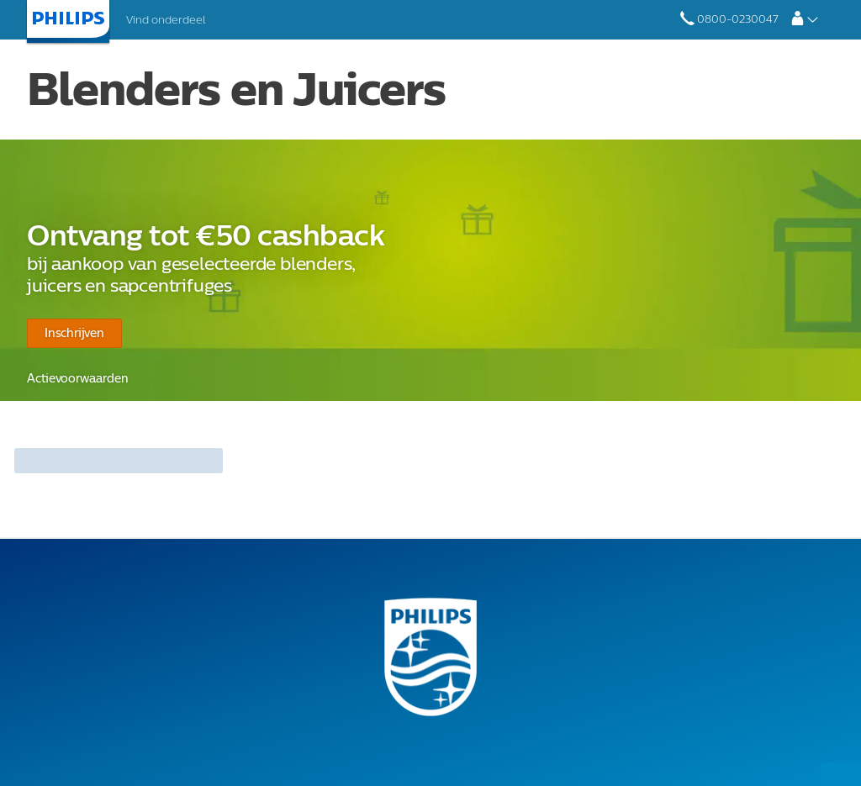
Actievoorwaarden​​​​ (73, 379)
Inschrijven (72, 333)
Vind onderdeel (165, 19)
